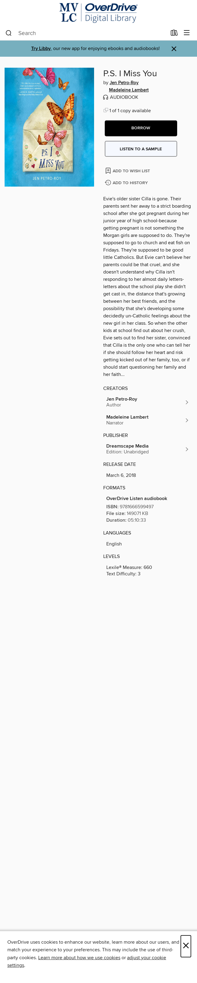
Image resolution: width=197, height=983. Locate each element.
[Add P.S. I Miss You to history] (127, 183)
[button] (141, 128)
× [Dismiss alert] (174, 49)
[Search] (9, 33)
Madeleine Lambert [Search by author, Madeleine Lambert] (129, 90)
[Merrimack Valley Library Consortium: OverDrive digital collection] (98, 13)
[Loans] (174, 34)
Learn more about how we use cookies (79, 958)
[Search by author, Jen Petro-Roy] (148, 402)
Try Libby (41, 48)
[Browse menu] (186, 33)
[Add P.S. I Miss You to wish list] (128, 170)
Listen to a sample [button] (141, 149)
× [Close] (186, 946)
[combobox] (86, 33)
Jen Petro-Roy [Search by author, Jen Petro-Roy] (124, 83)
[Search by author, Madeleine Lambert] (148, 420)
